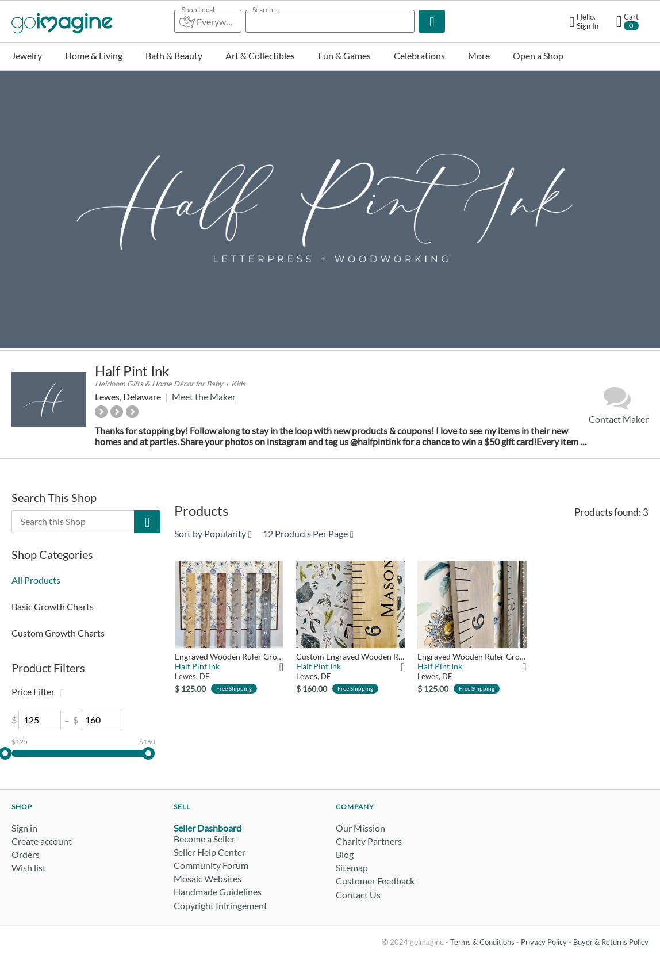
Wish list (28, 867)
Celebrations (419, 55)
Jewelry (26, 55)
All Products (35, 579)
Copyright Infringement (220, 905)
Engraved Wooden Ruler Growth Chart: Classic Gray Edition (471, 656)
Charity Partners (369, 841)
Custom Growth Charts (58, 632)
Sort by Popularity (213, 533)
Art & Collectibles (260, 55)
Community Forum (211, 865)
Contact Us (358, 894)
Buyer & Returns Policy (611, 942)
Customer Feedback (375, 880)
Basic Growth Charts (52, 606)
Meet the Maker (204, 396)
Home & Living (93, 55)
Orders (25, 854)
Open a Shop (538, 55)
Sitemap (352, 867)
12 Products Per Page (308, 533)
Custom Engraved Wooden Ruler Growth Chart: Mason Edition (350, 656)
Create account (41, 841)
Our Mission (360, 827)
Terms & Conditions (482, 942)
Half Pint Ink (132, 370)
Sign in (24, 827)
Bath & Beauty (173, 55)
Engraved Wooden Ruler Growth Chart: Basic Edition (229, 656)
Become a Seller (204, 838)
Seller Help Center (209, 851)
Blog (345, 854)
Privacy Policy (544, 942)
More (479, 55)
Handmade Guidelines (218, 891)
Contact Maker (619, 404)
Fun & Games (344, 55)
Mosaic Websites (207, 878)
